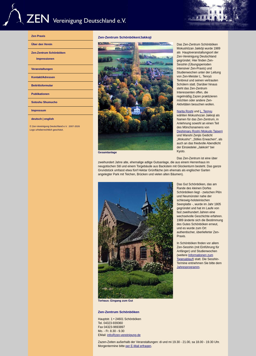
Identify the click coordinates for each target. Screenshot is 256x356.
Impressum (38, 110)
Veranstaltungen (42, 68)
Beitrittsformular (42, 85)
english (49, 118)
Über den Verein (41, 44)
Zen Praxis (38, 35)
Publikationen (40, 93)
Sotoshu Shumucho (44, 102)
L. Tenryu (206, 111)
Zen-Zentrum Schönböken (48, 52)
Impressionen (45, 58)
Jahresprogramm (188, 267)
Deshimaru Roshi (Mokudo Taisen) (200, 131)
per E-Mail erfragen (138, 346)
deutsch (36, 118)
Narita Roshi (185, 111)
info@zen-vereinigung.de (124, 335)
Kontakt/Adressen (43, 77)
